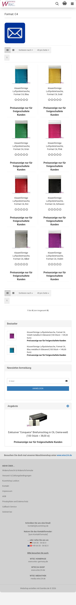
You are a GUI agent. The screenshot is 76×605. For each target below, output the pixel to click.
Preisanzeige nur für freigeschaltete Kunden (38, 442)
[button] (7, 50)
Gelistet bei (7, 512)
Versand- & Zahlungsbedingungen (16, 475)
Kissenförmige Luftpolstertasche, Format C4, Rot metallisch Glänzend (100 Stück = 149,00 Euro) (21, 201)
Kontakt (5, 486)
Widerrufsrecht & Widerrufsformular (17, 470)
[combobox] (26, 50)
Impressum (7, 491)
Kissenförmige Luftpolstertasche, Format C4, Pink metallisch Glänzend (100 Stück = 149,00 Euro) (55, 146)
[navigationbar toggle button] (72, 4)
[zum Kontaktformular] (38, 534)
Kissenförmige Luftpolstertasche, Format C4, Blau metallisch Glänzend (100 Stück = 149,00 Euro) (21, 91)
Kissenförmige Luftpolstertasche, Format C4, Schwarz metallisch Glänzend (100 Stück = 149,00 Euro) (55, 201)
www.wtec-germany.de (38, 561)
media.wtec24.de (38, 578)
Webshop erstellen (28, 588)
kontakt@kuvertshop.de (38, 526)
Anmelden (38, 388)
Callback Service (9, 507)
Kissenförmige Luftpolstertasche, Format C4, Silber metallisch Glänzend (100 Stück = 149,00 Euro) (21, 256)
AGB (4, 496)
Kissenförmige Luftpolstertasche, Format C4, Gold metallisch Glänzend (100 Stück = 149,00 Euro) (55, 91)
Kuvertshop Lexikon (10, 481)
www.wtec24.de (64, 455)
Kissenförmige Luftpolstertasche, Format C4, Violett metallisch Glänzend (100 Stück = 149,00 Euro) (55, 256)
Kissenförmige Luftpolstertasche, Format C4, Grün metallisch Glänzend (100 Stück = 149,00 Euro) (21, 146)
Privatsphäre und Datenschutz (15, 501)
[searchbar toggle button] (57, 4)
